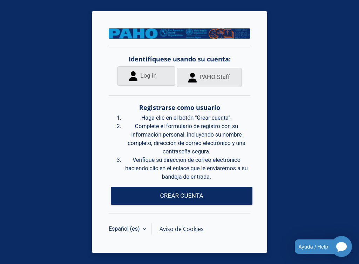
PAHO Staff (209, 77)
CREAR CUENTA (181, 195)
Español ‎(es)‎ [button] (125, 228)
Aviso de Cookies (182, 229)
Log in (143, 76)
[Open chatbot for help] (318, 246)
